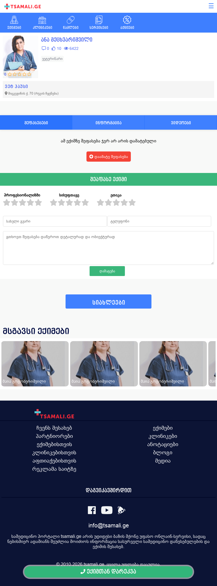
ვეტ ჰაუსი (16, 86)
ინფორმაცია (108, 123)
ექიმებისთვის (54, 444)
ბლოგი (162, 452)
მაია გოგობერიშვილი (24, 381)
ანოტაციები (162, 444)
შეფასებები (36, 123)
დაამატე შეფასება (108, 156)
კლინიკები (163, 436)
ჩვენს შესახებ (54, 428)
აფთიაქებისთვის (54, 460)
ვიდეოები (181, 123)
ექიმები (163, 428)
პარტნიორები (54, 436)
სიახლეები (108, 303)
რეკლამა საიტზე (54, 469)
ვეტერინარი (52, 59)
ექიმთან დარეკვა (108, 572)
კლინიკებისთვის (54, 452)
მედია (163, 460)
